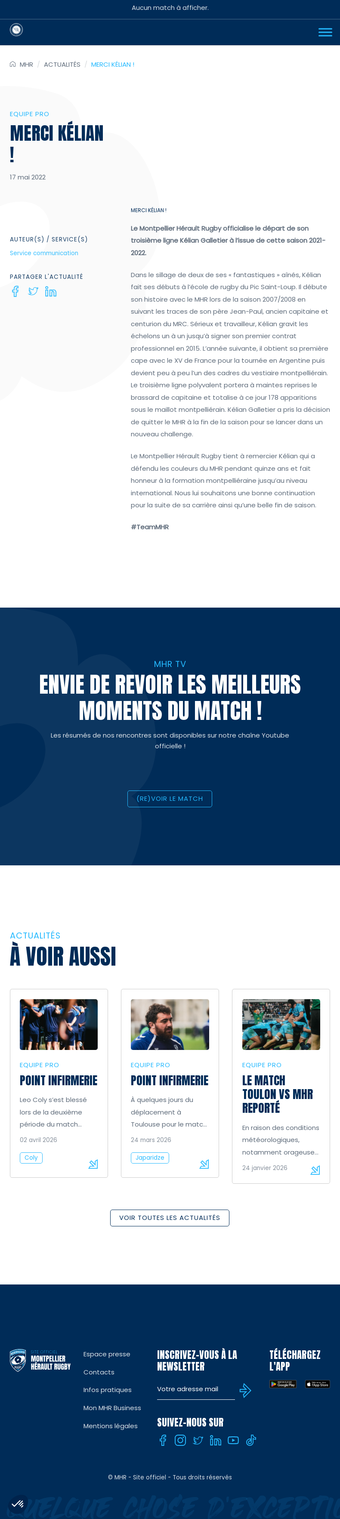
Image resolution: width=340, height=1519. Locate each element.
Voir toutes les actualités (169, 1217)
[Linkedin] (50, 291)
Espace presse (106, 1353)
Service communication (44, 253)
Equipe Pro (29, 113)
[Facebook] (15, 291)
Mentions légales (110, 1425)
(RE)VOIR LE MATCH (169, 798)
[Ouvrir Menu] (325, 32)
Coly (31, 1158)
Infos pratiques (107, 1389)
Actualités (62, 64)
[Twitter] (33, 291)
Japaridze (150, 1158)
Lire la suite (93, 1164)
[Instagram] (180, 1440)
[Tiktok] (251, 1440)
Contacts (98, 1372)
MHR (26, 64)
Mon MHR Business (112, 1407)
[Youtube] (233, 1440)
